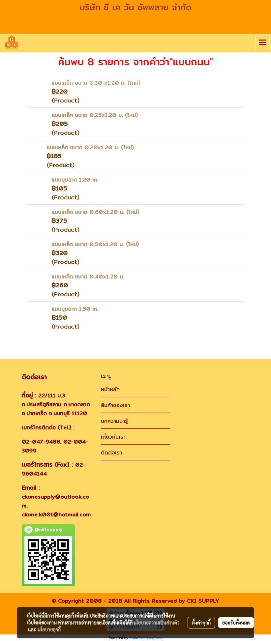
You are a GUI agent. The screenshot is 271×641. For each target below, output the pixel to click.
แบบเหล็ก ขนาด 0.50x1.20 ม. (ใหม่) (95, 244)
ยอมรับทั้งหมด (236, 623)
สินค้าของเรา (115, 405)
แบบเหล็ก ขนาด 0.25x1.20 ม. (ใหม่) (95, 115)
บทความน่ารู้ (114, 421)
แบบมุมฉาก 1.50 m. (75, 309)
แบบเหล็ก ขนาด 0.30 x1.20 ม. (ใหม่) (96, 83)
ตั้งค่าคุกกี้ (201, 623)
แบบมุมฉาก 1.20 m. (75, 180)
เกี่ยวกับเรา (113, 437)
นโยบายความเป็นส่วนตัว (156, 623)
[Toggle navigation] (262, 43)
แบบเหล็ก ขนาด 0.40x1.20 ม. (88, 277)
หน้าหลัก (110, 389)
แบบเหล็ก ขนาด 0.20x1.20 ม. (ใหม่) (90, 147)
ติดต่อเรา (111, 453)
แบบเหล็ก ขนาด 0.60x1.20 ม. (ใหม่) (95, 212)
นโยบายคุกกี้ (49, 629)
